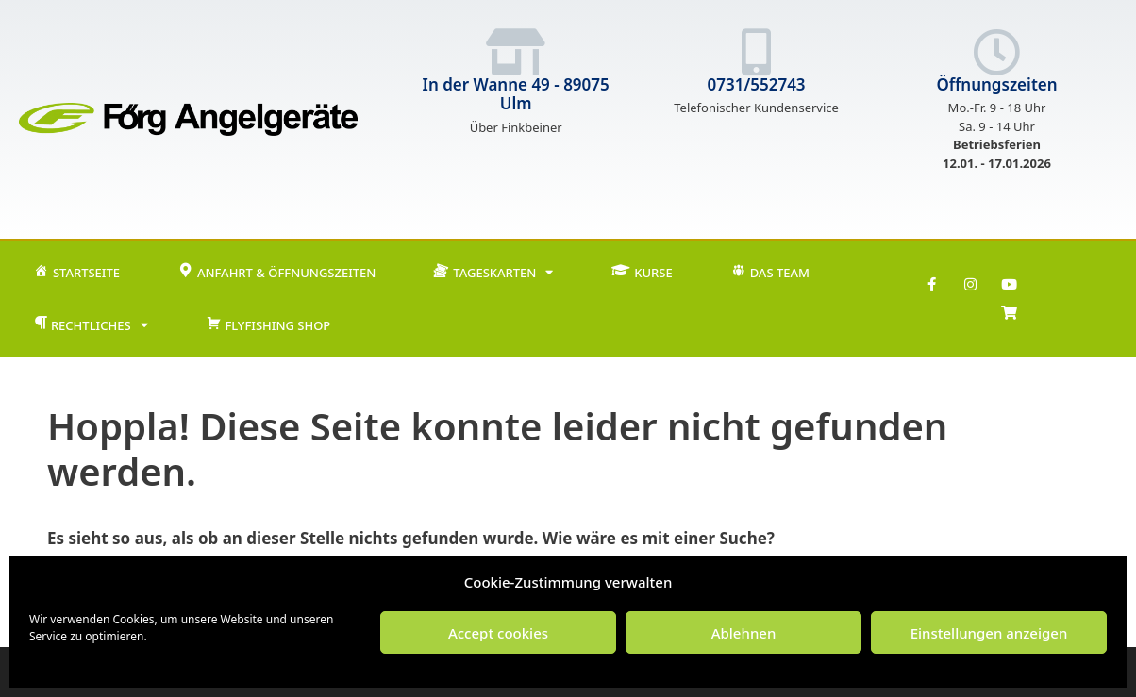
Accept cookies (498, 632)
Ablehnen (744, 632)
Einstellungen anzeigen (989, 632)
